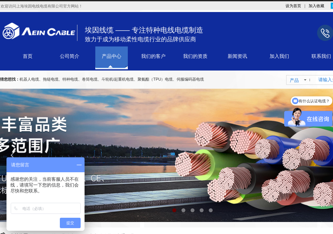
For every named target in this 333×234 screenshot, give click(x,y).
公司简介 (69, 56)
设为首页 (293, 6)
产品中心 (111, 56)
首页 (28, 56)
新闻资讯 (237, 56)
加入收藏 (316, 6)
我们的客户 (153, 56)
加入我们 (279, 56)
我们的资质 (195, 56)
